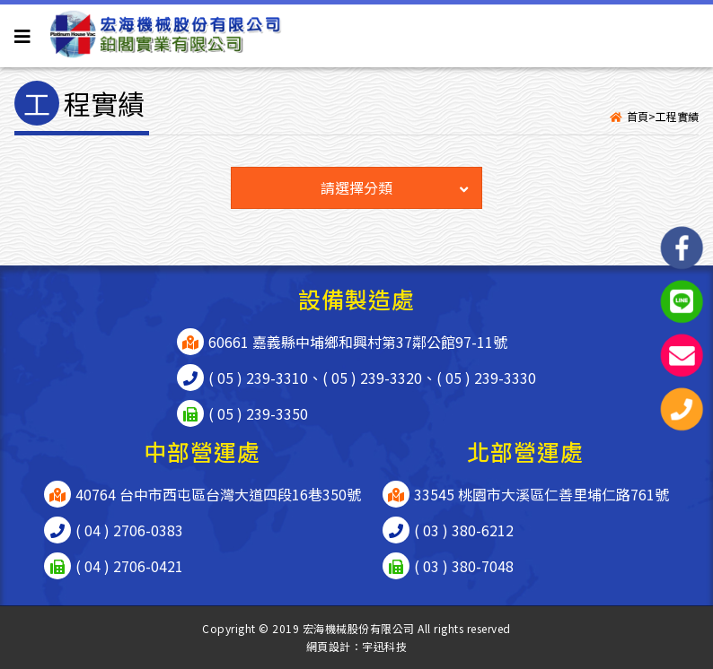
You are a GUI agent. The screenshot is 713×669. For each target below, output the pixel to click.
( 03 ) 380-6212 (464, 530)
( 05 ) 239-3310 (258, 377)
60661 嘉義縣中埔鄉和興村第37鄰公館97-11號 (357, 341)
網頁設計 (328, 646)
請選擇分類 (394, 187)
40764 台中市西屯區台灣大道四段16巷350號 (218, 494)
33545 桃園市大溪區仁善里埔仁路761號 (541, 494)
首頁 (637, 116)
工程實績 (677, 116)
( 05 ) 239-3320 (372, 377)
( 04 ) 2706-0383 (129, 530)
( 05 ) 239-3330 (486, 377)
